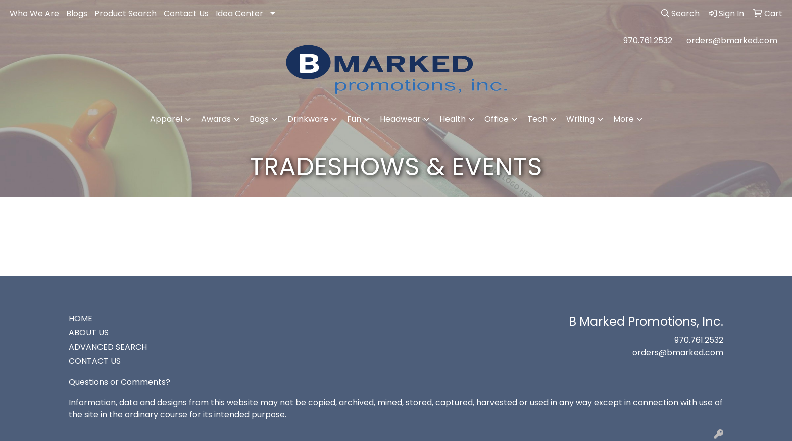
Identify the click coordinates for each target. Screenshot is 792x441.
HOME (80, 318)
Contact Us (186, 13)
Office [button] (496, 119)
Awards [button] (216, 119)
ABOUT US (89, 332)
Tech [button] (537, 119)
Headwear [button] (400, 119)
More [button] (623, 119)
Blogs (76, 13)
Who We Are (34, 13)
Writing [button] (580, 119)
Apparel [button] (166, 119)
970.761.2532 (647, 40)
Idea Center (239, 13)
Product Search (125, 13)
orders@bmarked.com (731, 40)
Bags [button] (259, 119)
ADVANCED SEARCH (108, 347)
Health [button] (452, 119)
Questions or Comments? (119, 382)
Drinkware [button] (307, 119)
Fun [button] (354, 119)
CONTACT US (95, 361)
